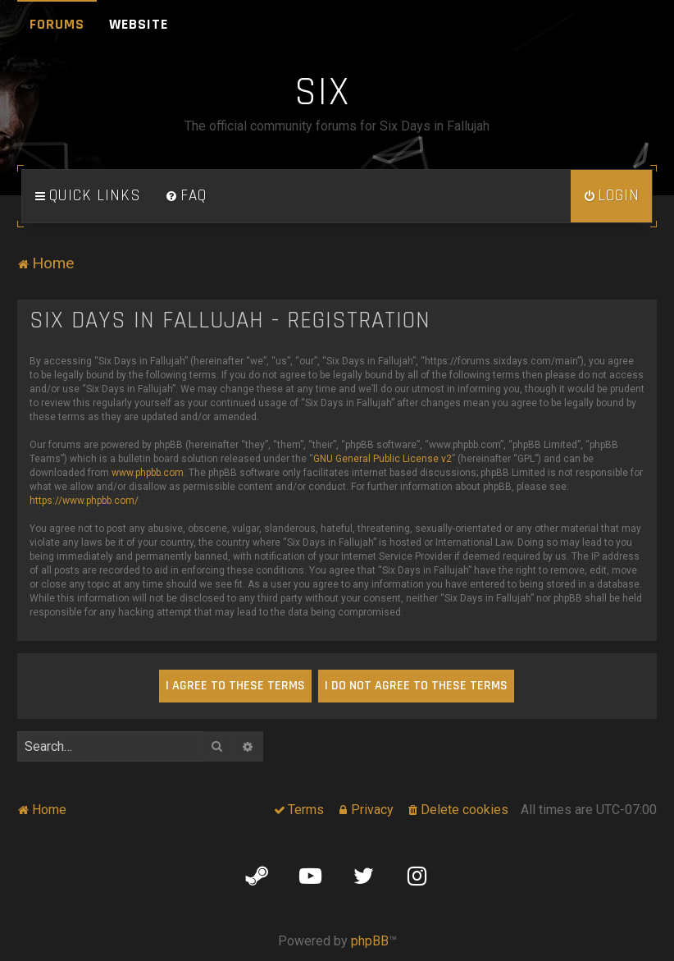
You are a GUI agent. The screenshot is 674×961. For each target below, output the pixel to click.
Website (138, 24)
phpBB (370, 941)
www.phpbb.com (148, 472)
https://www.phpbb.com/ (84, 500)
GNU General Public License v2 (382, 458)
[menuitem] (186, 196)
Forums (57, 24)
